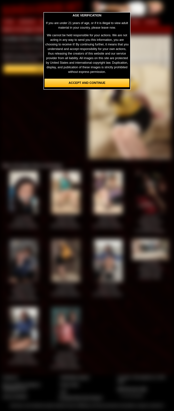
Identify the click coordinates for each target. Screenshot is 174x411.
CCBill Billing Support (74, 377)
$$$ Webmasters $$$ (131, 389)
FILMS (134, 21)
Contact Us (10, 377)
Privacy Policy (69, 384)
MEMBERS (27, 21)
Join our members (15, 396)
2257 (63, 392)
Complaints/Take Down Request (80, 397)
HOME (8, 21)
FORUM (151, 21)
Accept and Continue (87, 83)
